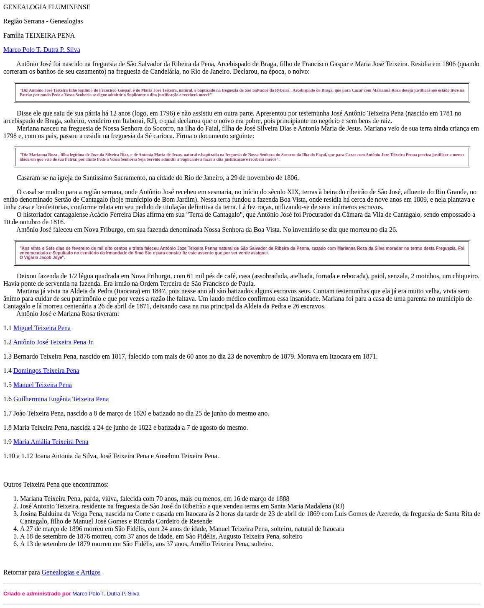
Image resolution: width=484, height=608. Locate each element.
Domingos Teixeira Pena (46, 370)
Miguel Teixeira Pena (42, 327)
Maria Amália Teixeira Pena (50, 441)
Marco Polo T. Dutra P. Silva (41, 49)
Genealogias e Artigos (71, 572)
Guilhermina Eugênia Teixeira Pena (61, 399)
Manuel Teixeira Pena (42, 384)
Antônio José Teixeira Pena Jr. (53, 342)
